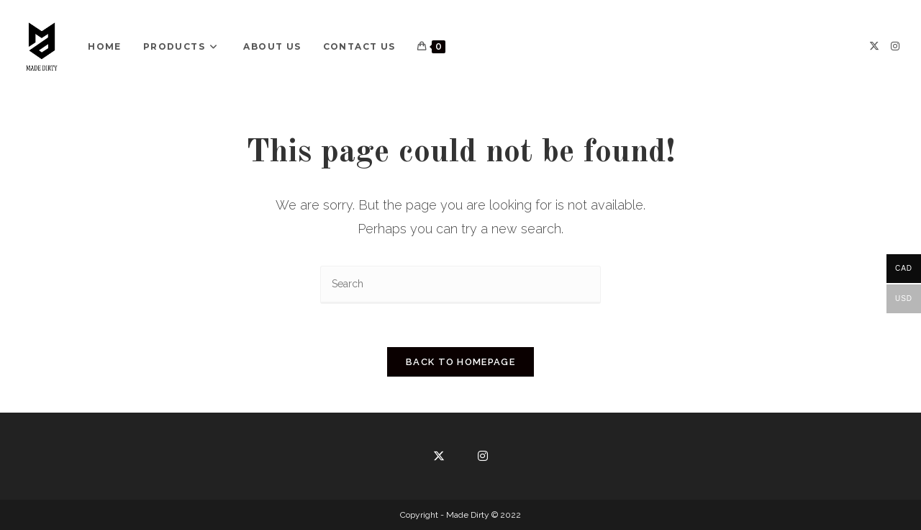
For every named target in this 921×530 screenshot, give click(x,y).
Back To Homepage (460, 361)
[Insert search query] (460, 285)
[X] (874, 46)
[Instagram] (895, 46)
